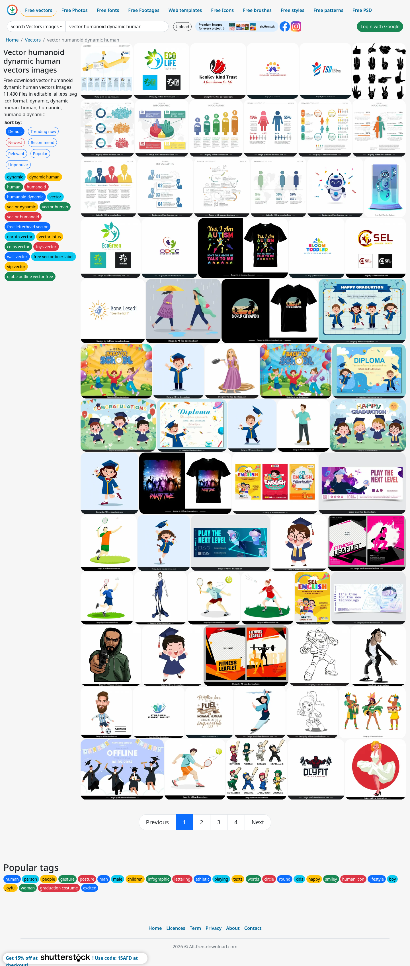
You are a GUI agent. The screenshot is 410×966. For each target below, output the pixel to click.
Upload (182, 26)
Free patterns (328, 10)
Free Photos (74, 10)
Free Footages (143, 10)
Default (15, 131)
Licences (175, 928)
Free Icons (222, 10)
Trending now (43, 131)
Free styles (292, 10)
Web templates (185, 10)
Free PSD (362, 10)
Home (12, 40)
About (232, 928)
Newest (15, 142)
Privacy (214, 928)
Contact (253, 928)
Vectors (33, 40)
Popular (40, 153)
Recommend (42, 142)
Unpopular (18, 164)
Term (195, 928)
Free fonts (108, 10)
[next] (258, 822)
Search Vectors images (35, 26)
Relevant (16, 153)
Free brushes (257, 10)
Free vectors (38, 10)
